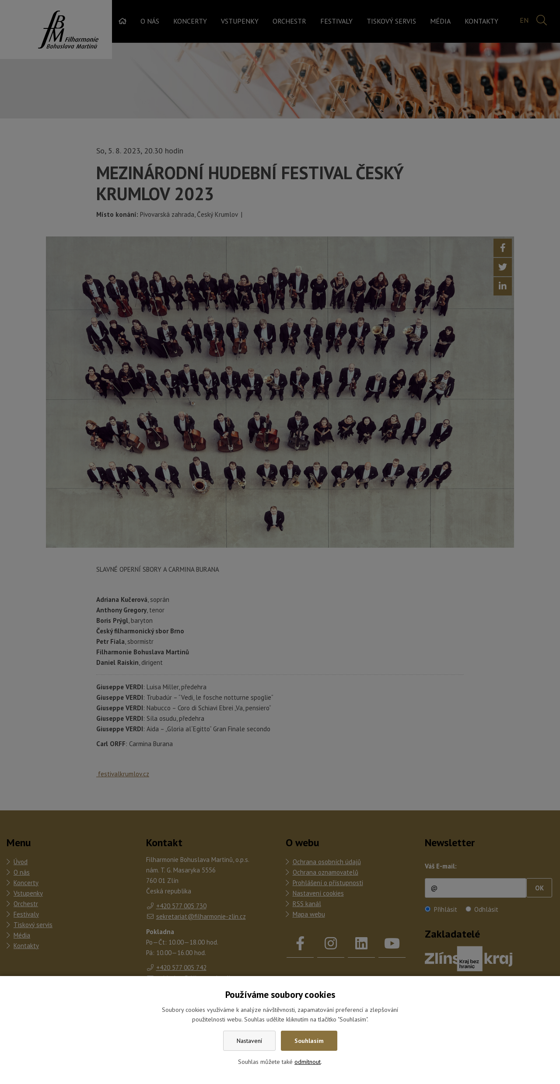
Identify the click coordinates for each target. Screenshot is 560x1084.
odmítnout (307, 1062)
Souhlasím (309, 1041)
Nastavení (249, 1041)
